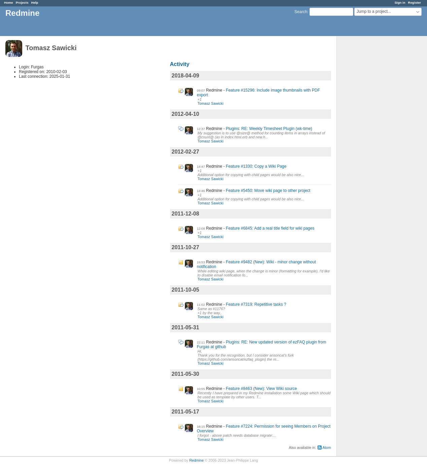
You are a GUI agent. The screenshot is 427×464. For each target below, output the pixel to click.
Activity (180, 64)
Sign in (400, 2)
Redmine (196, 460)
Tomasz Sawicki (211, 103)
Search (300, 11)
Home (8, 2)
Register (414, 2)
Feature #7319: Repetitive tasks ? (256, 304)
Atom (327, 447)
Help (34, 2)
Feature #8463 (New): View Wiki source (261, 388)
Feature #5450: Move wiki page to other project (268, 190)
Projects (22, 2)
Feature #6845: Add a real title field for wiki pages (270, 228)
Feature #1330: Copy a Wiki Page (256, 166)
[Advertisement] (370, 142)
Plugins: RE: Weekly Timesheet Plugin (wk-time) (269, 128)
